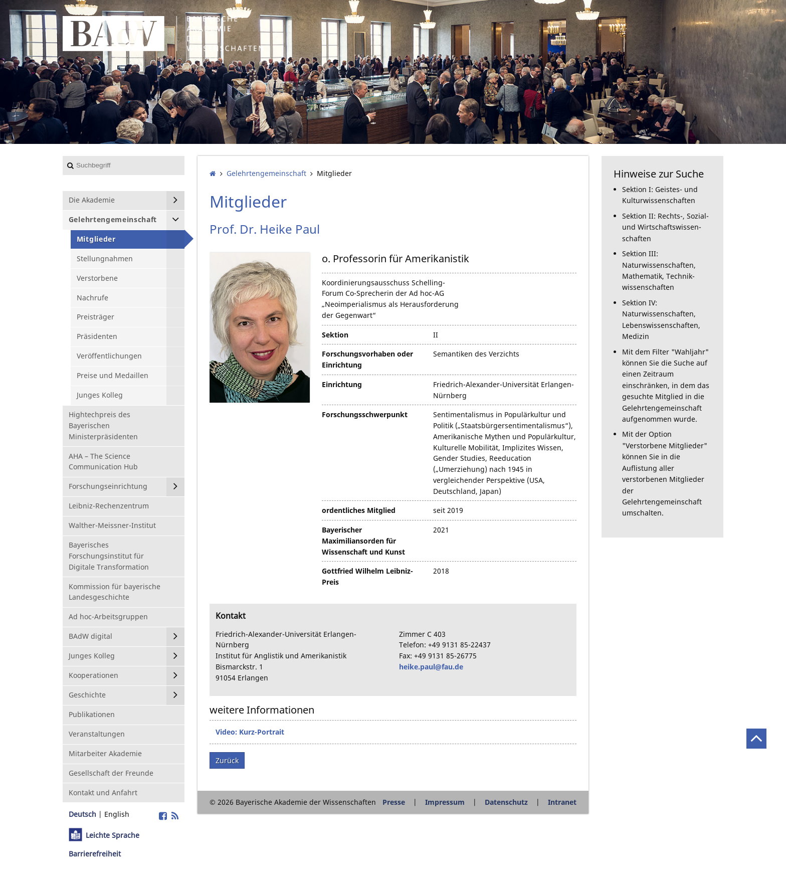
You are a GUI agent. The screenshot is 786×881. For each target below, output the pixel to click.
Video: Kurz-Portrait (250, 732)
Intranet (562, 802)
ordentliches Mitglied (359, 510)
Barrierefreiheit (95, 853)
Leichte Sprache (112, 835)
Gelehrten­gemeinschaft (266, 173)
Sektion (335, 334)
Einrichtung (342, 384)
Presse (393, 802)
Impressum (445, 802)
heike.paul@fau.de (431, 666)
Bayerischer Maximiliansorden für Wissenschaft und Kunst (363, 541)
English (116, 814)
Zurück (227, 760)
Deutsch (82, 814)
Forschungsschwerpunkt (365, 414)
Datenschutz (506, 802)
